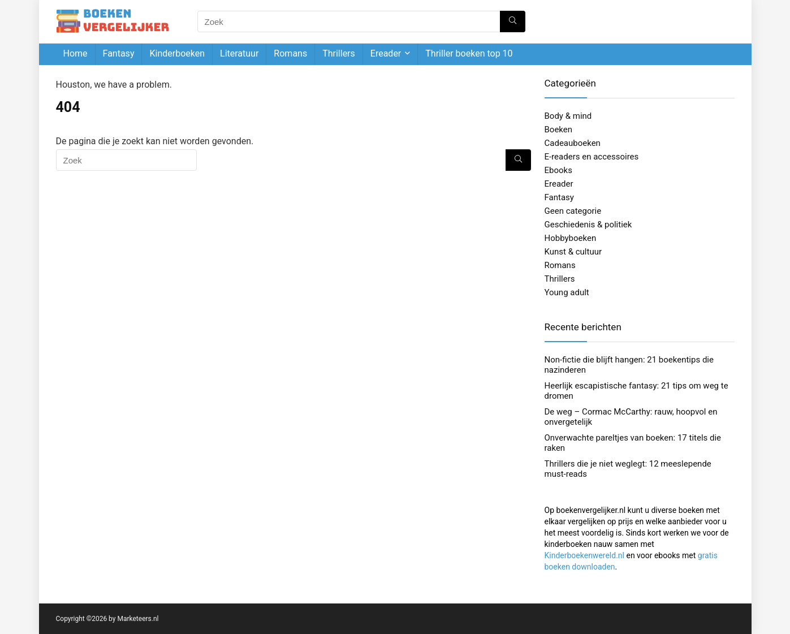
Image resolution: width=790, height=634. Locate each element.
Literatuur (239, 53)
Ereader (385, 53)
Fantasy (119, 53)
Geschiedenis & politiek (588, 224)
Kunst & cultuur (573, 252)
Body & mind (568, 116)
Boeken (559, 129)
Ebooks (558, 170)
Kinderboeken (177, 53)
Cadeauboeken (573, 143)
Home (75, 53)
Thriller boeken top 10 (468, 53)
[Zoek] (512, 21)
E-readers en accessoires (592, 157)
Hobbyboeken (571, 238)
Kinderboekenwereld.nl (584, 555)
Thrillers (338, 53)
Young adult (567, 292)
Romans (290, 53)
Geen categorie (573, 211)
